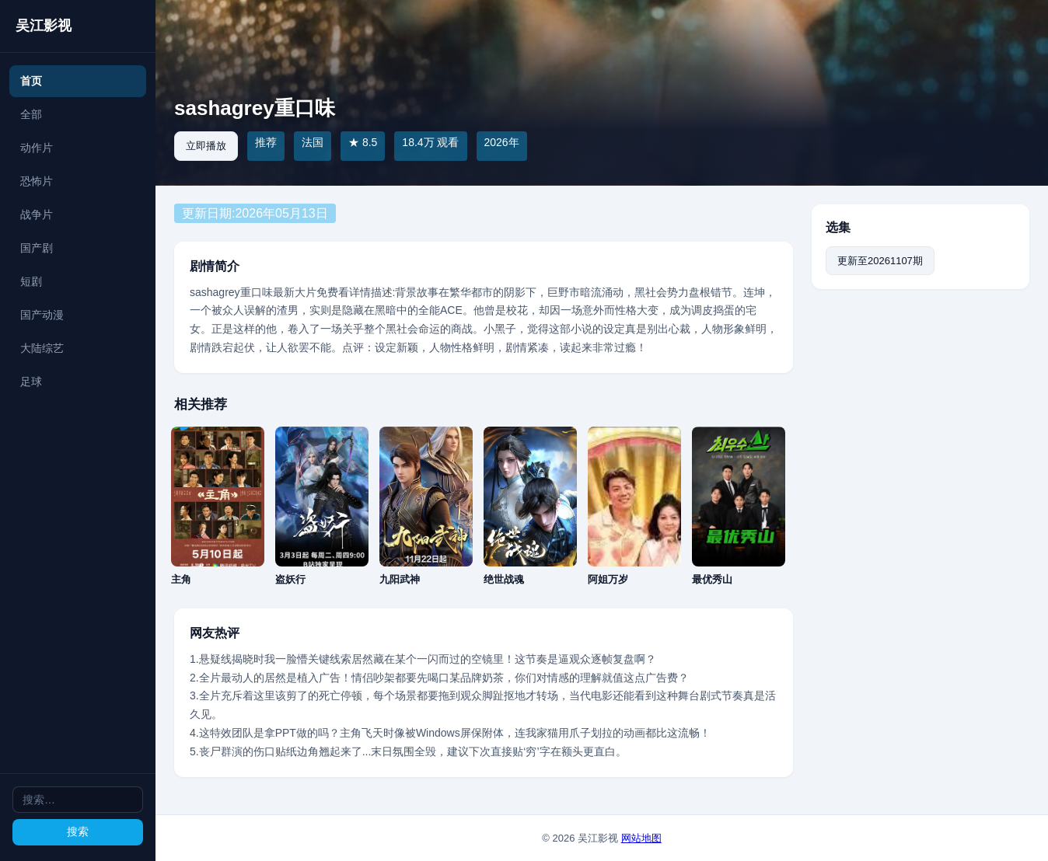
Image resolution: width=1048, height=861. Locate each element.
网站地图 (641, 838)
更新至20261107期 (880, 261)
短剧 (31, 281)
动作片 (36, 147)
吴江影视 (44, 25)
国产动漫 (42, 314)
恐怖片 (36, 181)
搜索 (78, 831)
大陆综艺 (42, 348)
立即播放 (206, 146)
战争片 (36, 214)
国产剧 (36, 248)
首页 (31, 81)
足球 (31, 381)
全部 (31, 114)
